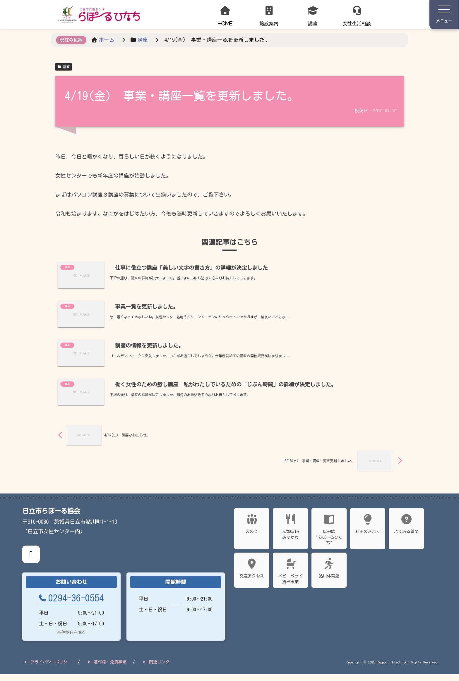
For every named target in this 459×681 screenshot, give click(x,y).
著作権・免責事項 (106, 669)
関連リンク (155, 669)
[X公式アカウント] (31, 561)
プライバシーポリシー (47, 669)
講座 (63, 67)
